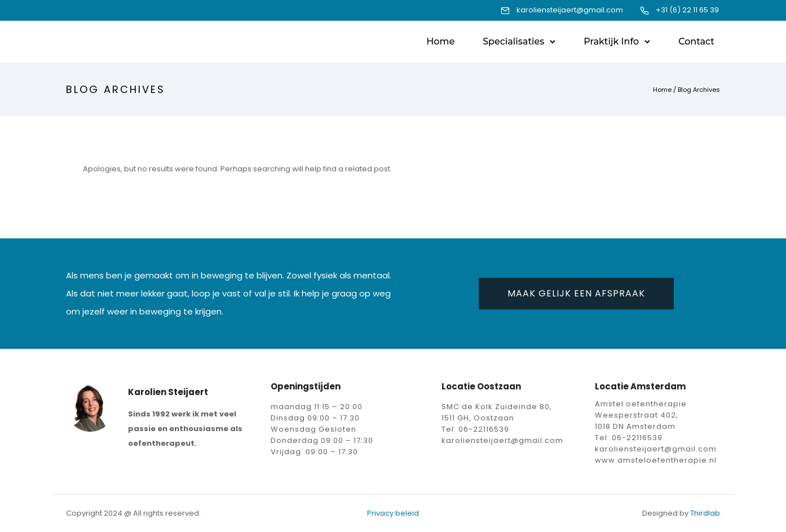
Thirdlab (705, 513)
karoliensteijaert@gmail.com (569, 10)
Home (440, 41)
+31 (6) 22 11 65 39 (687, 10)
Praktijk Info (611, 41)
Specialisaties (513, 41)
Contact (696, 41)
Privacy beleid (393, 513)
